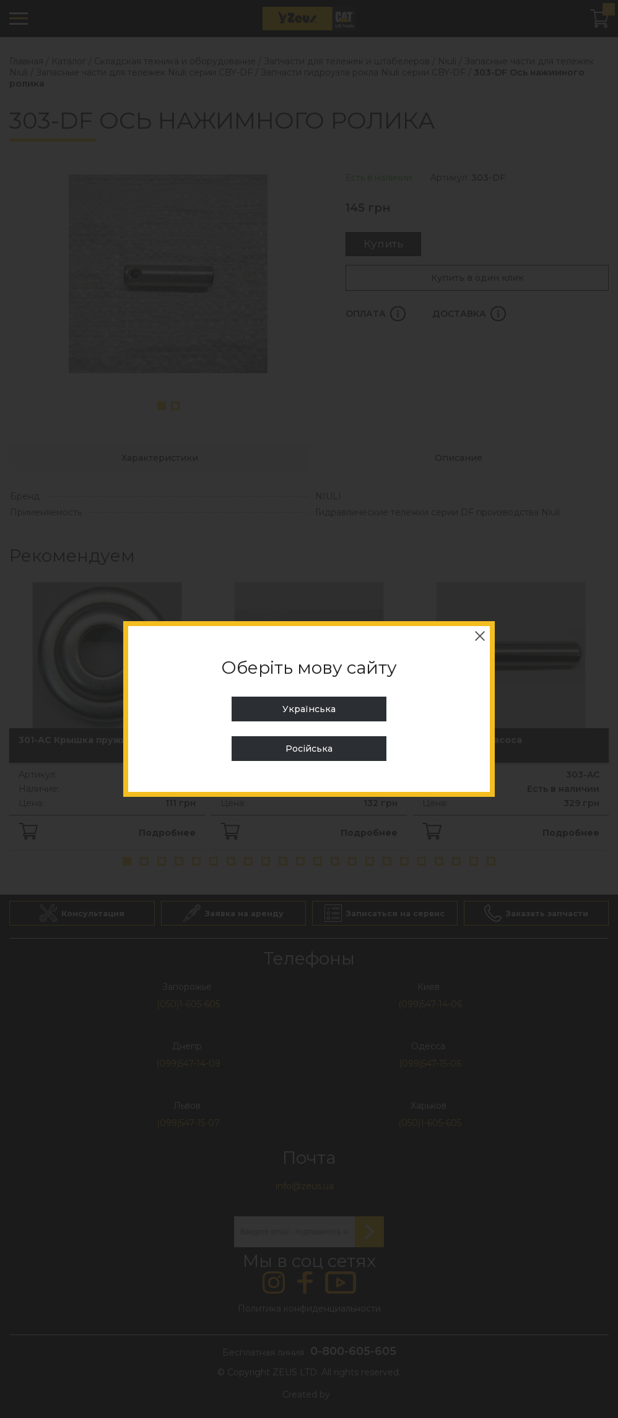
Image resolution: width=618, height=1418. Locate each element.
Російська (309, 748)
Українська (309, 709)
